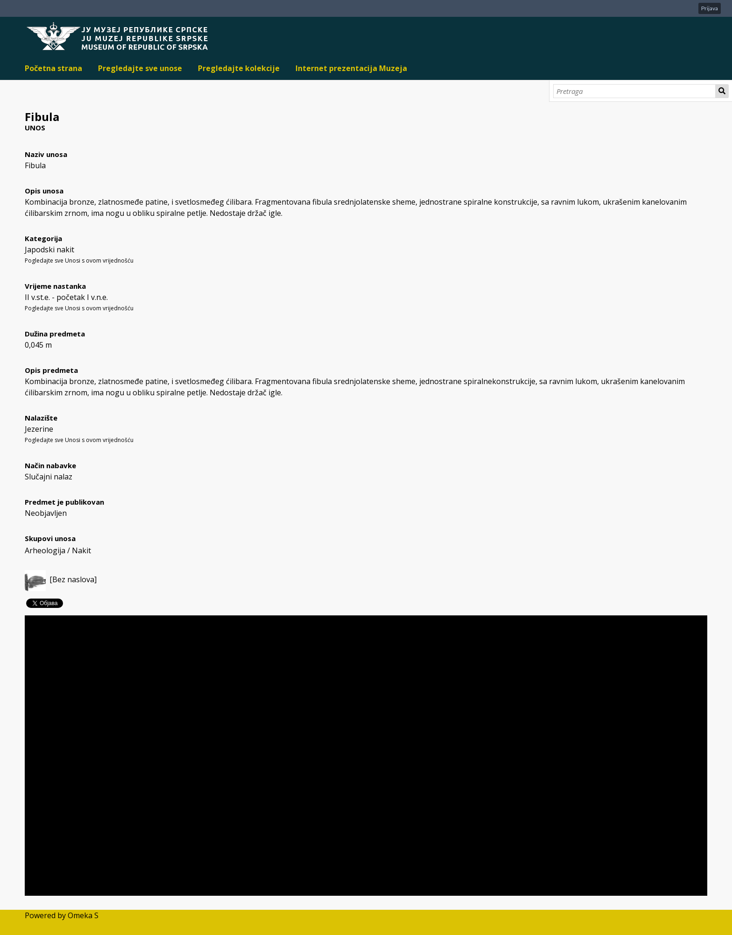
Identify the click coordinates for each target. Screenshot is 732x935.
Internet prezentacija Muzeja (351, 68)
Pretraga (722, 91)
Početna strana (53, 68)
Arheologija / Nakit (58, 550)
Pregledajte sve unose (140, 68)
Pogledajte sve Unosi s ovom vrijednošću (79, 260)
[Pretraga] (634, 91)
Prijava (709, 8)
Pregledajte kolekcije (239, 68)
